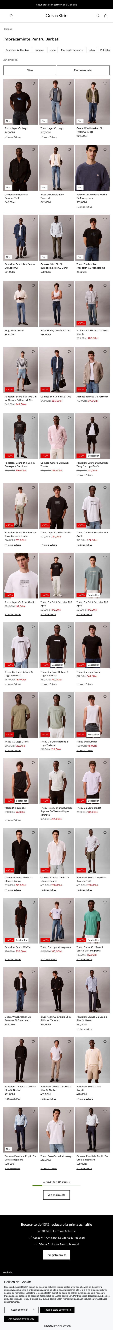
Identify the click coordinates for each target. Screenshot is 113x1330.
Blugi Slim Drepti (14, 330)
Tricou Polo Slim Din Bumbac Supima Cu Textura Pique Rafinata (56, 811)
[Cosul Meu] (106, 16)
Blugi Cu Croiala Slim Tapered (52, 196)
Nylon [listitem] (91, 49)
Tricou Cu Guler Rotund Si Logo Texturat (54, 743)
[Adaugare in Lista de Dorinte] (33, 83)
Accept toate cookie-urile (21, 1318)
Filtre (29, 70)
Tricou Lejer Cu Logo (16, 128)
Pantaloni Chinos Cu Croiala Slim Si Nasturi (92, 1018)
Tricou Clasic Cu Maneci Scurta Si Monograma (89, 949)
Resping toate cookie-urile (57, 1309)
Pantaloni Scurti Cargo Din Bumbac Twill (91, 879)
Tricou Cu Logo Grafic (88, 671)
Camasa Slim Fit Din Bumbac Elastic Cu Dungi (54, 266)
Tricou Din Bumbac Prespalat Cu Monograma (90, 266)
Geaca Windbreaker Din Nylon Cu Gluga (89, 130)
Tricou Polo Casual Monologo (56, 1156)
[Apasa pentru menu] (9, 16)
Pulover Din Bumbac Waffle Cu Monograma (91, 196)
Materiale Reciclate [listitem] (72, 49)
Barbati (8, 28)
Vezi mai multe (57, 1194)
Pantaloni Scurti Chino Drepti (88, 1088)
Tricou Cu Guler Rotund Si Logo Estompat (19, 673)
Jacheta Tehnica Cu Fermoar (92, 396)
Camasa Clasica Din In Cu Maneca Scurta (54, 879)
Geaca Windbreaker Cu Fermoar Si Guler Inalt (18, 1018)
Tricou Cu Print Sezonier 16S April (92, 534)
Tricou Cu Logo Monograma (55, 947)
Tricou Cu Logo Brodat (88, 807)
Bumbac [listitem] (39, 49)
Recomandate (82, 70)
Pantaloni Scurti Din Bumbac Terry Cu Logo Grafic (92, 464)
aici (20, 1299)
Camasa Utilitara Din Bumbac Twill (16, 196)
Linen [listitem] (53, 49)
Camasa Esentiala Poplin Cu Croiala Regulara (20, 1158)
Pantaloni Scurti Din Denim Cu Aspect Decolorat (20, 464)
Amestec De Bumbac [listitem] (17, 49)
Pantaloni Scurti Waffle (17, 947)
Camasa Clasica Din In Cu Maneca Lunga (19, 879)
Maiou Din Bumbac (86, 741)
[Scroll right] (106, 50)
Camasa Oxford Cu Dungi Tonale (54, 464)
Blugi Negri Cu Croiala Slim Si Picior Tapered (55, 1018)
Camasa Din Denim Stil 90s (55, 396)
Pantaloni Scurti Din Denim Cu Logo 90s (20, 266)
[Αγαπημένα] (98, 16)
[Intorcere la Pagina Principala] (56, 16)
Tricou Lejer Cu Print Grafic (55, 532)
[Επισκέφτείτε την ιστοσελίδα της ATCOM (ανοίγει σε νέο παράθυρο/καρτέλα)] (57, 1326)
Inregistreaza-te (56, 1255)
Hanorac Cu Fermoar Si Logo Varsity (92, 332)
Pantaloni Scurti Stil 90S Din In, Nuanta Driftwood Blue (20, 398)
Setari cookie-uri (19, 1309)
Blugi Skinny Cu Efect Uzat (55, 330)
